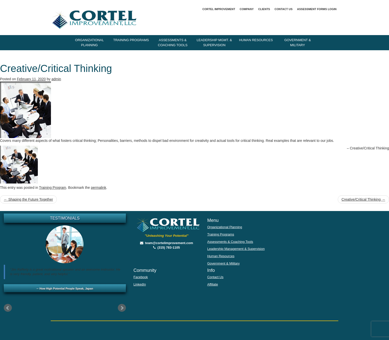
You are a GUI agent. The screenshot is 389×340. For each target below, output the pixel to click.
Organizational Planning (89, 42)
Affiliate (212, 284)
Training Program (52, 188)
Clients (264, 9)
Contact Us (283, 9)
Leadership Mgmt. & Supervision (214, 42)
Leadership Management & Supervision (236, 249)
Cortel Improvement (218, 9)
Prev (8, 308)
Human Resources (256, 40)
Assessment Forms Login (317, 9)
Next (122, 308)
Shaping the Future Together (28, 199)
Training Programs (131, 40)
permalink (98, 188)
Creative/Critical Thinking (363, 199)
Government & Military (297, 42)
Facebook (140, 277)
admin (56, 79)
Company (247, 9)
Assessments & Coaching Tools (172, 42)
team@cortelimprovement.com (166, 243)
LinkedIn (139, 284)
